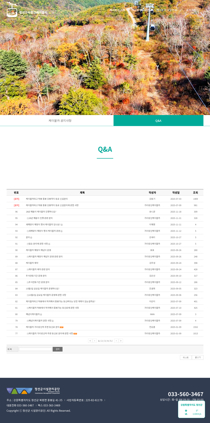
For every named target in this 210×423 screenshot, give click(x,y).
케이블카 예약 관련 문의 (39, 269)
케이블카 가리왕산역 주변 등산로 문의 (42, 327)
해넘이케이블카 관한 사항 (40, 320)
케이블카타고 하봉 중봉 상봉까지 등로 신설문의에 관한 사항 (52, 205)
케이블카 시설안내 (166, 10)
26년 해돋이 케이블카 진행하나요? (41, 211)
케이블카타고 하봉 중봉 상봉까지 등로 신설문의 (47, 198)
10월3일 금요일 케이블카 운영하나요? (42, 288)
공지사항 (191, 10)
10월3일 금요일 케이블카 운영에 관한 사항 (47, 294)
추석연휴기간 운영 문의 (36, 275)
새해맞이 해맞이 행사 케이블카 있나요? (43, 224)
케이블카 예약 (32, 262)
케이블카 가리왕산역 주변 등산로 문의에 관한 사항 (51, 333)
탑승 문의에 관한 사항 (38, 243)
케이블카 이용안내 (142, 10)
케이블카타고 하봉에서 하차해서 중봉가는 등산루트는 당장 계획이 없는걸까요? (60, 301)
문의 (28, 237)
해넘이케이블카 (33, 314)
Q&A (158, 120)
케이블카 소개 (117, 10)
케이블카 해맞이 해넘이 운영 (38, 250)
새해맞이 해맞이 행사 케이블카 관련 (44, 230)
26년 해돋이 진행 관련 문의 (41, 218)
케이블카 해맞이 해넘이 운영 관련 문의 (46, 256)
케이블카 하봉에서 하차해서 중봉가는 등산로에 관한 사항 (54, 307)
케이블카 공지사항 (60, 120)
